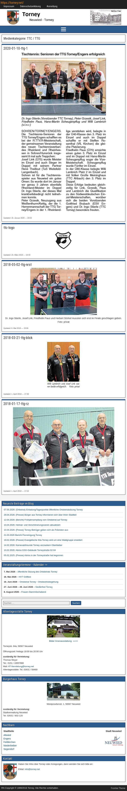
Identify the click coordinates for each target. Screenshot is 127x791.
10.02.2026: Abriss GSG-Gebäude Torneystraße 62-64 (30, 550)
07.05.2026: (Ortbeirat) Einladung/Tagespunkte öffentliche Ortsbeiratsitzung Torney (43, 509)
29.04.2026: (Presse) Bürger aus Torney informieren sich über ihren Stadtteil (40, 515)
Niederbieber (10, 745)
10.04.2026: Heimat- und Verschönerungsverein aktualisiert (32, 525)
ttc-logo (9, 228)
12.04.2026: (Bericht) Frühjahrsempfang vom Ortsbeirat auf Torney (35, 520)
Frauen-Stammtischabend (33, 592)
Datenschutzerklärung (30, 6)
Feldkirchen (9, 742)
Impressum (9, 6)
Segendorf (8, 749)
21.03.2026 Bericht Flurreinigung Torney (23, 535)
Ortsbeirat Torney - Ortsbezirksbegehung (39, 582)
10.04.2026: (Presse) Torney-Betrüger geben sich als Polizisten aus (36, 530)
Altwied (7, 735)
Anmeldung (52, 6)
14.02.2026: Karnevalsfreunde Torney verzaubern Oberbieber (33, 545)
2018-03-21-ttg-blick (17, 338)
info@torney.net (32, 769)
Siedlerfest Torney (44, 587)
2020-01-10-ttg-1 (15, 48)
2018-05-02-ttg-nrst (17, 265)
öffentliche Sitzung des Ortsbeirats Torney (37, 571)
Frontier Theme (118, 788)
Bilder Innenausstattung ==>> (63, 641)
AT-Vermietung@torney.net (21, 666)
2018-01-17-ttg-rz (16, 404)
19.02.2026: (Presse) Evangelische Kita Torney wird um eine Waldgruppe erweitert (43, 540)
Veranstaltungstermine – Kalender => (25, 564)
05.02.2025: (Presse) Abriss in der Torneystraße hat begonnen (33, 555)
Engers (7, 738)
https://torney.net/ (12, 3)
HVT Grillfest (25, 576)
